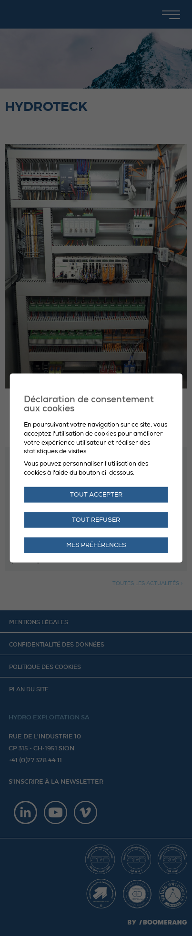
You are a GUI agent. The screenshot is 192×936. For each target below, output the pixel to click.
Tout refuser (96, 520)
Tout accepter (96, 494)
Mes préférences (96, 545)
